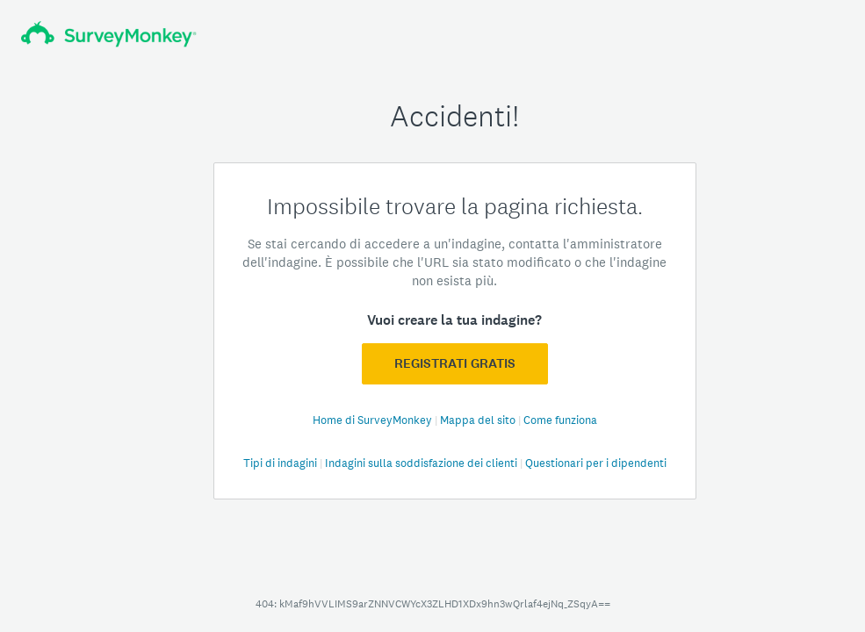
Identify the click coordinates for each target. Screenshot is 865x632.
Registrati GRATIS (454, 363)
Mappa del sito (479, 420)
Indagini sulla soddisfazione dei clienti (422, 463)
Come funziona (560, 420)
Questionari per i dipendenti (596, 463)
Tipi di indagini (281, 463)
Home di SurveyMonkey (374, 420)
